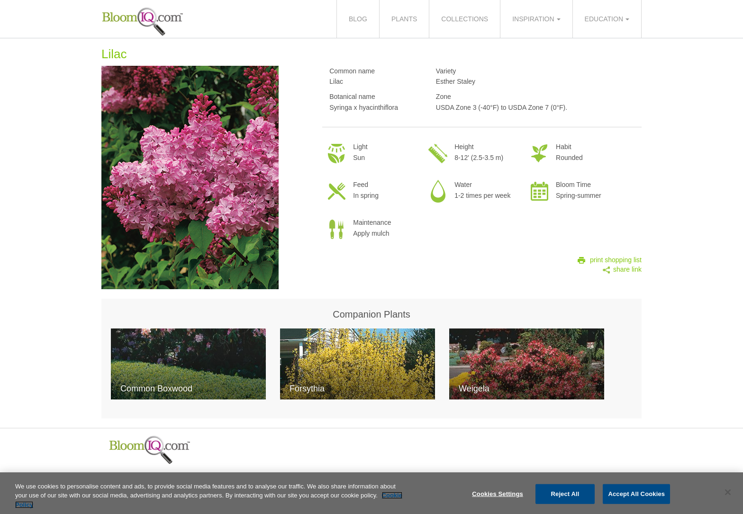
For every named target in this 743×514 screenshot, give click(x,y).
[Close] (727, 494)
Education (604, 19)
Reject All (565, 495)
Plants (404, 19)
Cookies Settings (497, 495)
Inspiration (533, 19)
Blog (358, 19)
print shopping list (616, 260)
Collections (464, 19)
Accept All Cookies (636, 495)
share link (627, 269)
